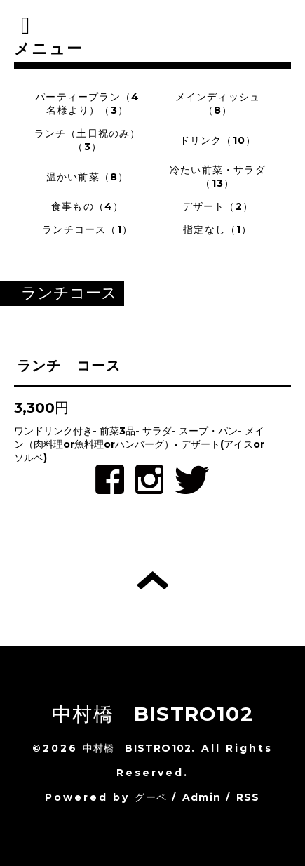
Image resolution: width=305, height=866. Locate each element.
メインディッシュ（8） (218, 103)
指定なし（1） (217, 229)
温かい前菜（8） (87, 177)
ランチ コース (69, 365)
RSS (248, 797)
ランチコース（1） (87, 229)
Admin (201, 797)
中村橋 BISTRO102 (152, 714)
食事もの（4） (87, 206)
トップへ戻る (152, 580)
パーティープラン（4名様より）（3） (87, 103)
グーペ (151, 797)
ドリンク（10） (218, 140)
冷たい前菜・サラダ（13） (218, 176)
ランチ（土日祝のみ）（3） (87, 140)
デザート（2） (217, 206)
